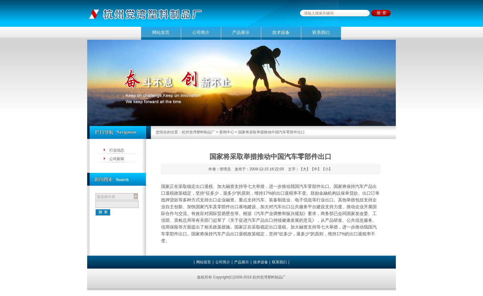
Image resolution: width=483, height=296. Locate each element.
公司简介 (200, 32)
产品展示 (241, 32)
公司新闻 (116, 159)
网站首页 (160, 32)
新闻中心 (226, 132)
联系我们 (321, 32)
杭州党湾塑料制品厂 (198, 132)
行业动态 (116, 150)
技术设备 (281, 32)
